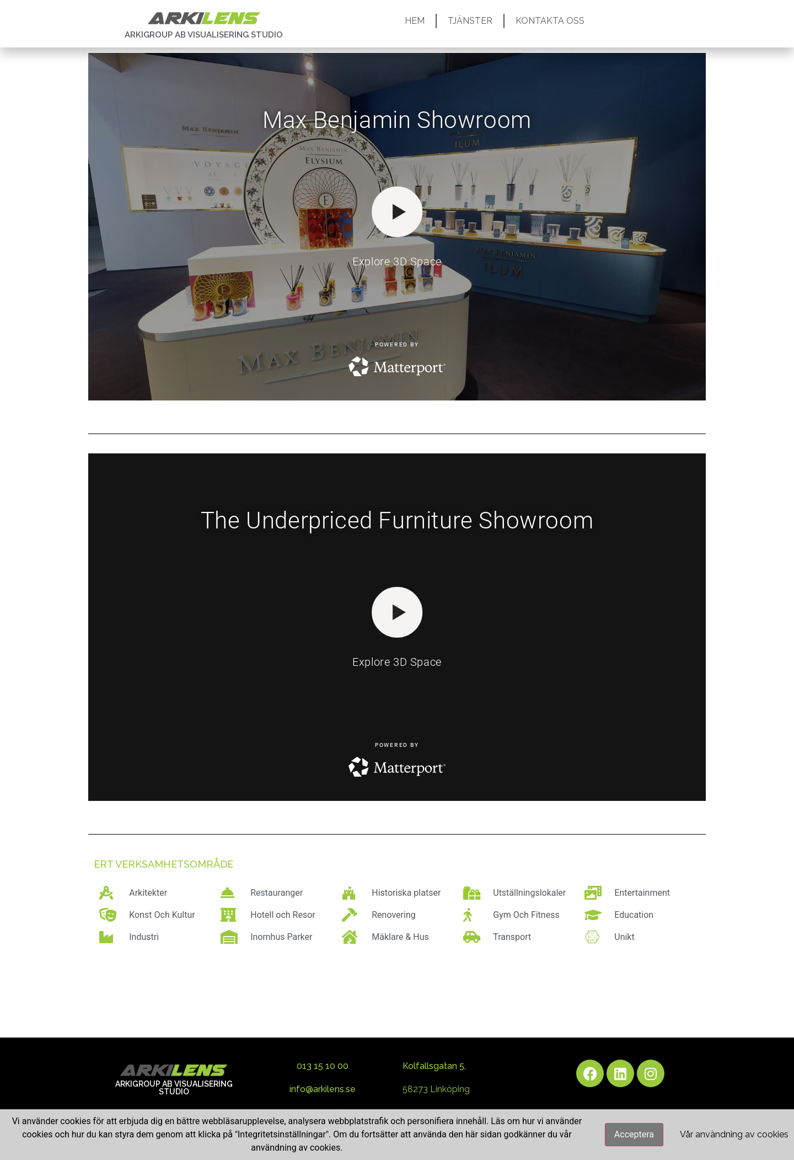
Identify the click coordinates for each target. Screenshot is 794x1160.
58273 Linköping (436, 1089)
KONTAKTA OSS (550, 20)
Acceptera (634, 1134)
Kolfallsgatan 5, (434, 1066)
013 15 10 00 (322, 1066)
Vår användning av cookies (734, 1134)
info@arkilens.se (322, 1089)
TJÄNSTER (470, 20)
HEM (415, 20)
